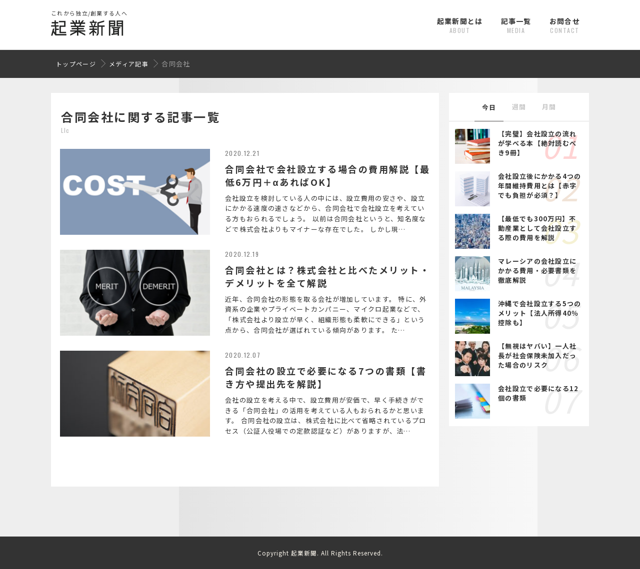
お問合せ (565, 25)
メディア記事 (128, 63)
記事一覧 (516, 25)
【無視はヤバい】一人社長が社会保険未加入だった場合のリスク (537, 355)
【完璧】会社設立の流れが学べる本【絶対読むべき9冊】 (537, 143)
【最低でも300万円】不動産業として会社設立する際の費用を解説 (537, 228)
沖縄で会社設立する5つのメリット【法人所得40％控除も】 (540, 313)
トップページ (76, 63)
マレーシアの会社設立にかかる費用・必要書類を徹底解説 (537, 270)
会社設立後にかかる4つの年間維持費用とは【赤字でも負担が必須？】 (540, 185)
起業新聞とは (460, 25)
